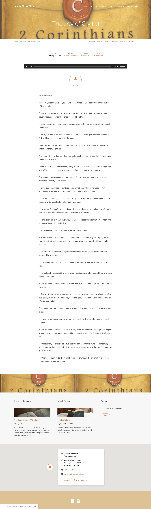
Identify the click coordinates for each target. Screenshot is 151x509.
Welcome (93, 6)
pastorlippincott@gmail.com (74, 474)
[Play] (27, 66)
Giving (129, 6)
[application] (75, 66)
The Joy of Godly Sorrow (39, 384)
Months (133, 42)
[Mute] (118, 66)
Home (16, 42)
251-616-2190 (69, 470)
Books (115, 42)
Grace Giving (112, 384)
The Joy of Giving (34, 42)
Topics (100, 42)
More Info (66, 480)
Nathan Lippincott (70, 56)
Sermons (102, 6)
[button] (75, 95)
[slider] (72, 66)
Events (111, 6)
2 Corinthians (85, 56)
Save (75, 79)
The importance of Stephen (26, 420)
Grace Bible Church (25, 6)
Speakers (124, 42)
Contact (120, 6)
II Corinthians (98, 56)
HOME (85, 6)
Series (108, 42)
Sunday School (63, 420)
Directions (80, 480)
